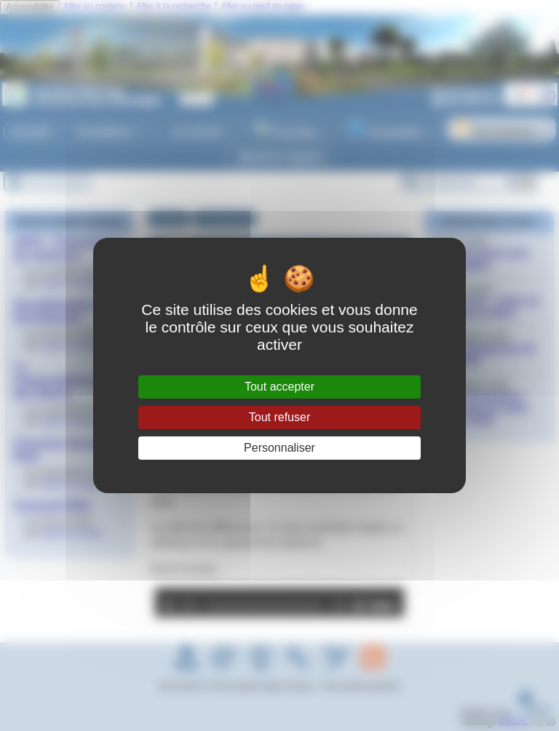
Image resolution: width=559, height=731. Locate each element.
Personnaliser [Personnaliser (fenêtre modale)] (279, 448)
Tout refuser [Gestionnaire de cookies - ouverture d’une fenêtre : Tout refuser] (279, 417)
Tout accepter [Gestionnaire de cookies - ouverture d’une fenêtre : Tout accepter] (279, 386)
